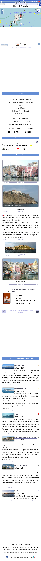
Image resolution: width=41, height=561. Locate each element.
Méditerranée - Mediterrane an (20, 99)
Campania (20, 105)
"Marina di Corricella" (20, 311)
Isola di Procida (20, 114)
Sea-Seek (20, 1)
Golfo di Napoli (20, 108)
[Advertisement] (20, 69)
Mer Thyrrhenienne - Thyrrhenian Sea (20, 102)
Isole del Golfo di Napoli (20, 111)
